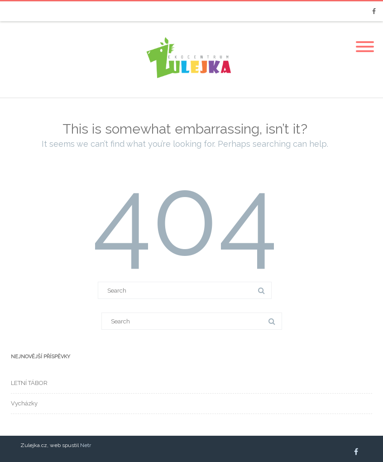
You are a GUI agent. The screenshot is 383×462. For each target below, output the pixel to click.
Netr (85, 445)
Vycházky (24, 403)
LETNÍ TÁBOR (29, 383)
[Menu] (365, 41)
